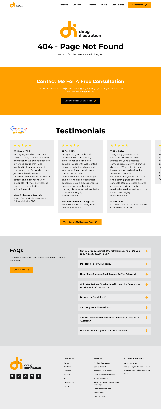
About (104, 5)
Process (92, 5)
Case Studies (118, 5)
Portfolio (64, 5)
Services (78, 5)
